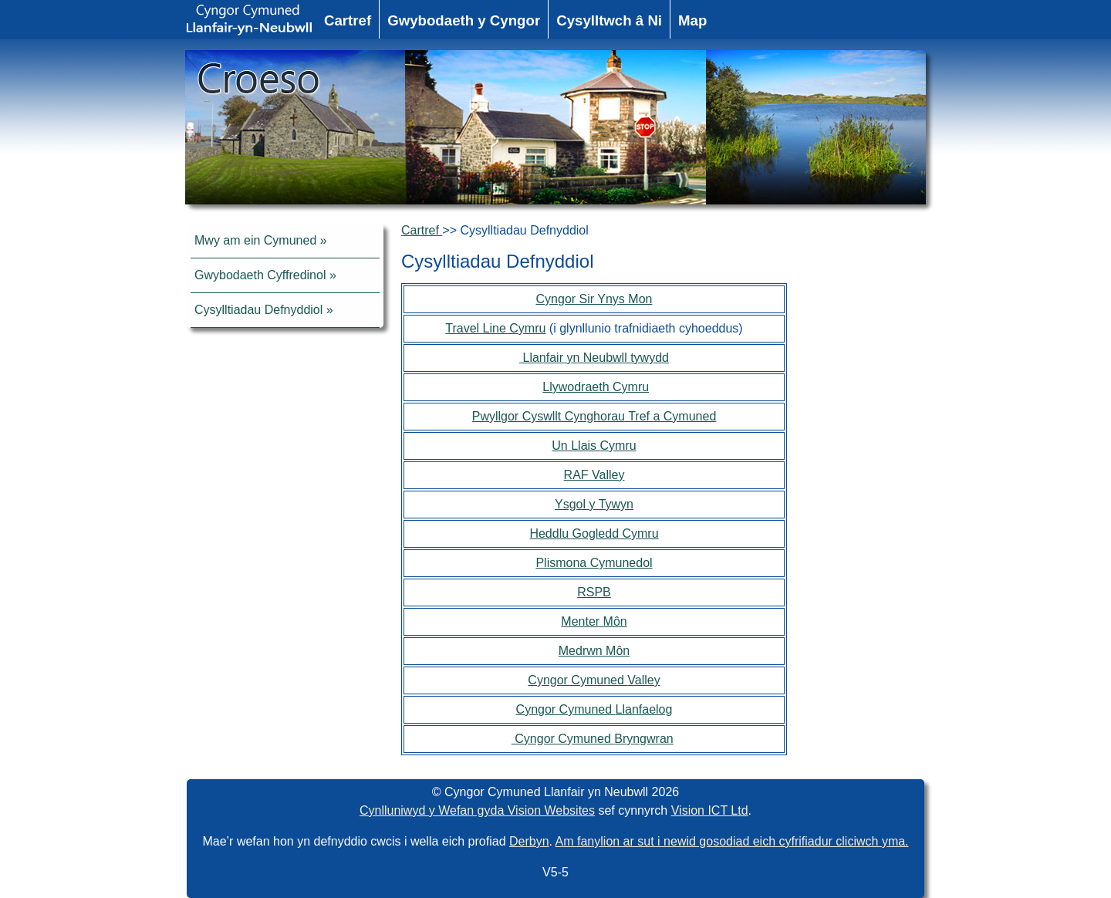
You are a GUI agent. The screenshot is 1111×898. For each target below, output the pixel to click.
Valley (643, 680)
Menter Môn (593, 621)
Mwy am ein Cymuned (255, 240)
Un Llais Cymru (594, 445)
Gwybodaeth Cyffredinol (260, 275)
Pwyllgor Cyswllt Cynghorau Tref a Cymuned (594, 416)
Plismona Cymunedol (593, 562)
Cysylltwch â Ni (609, 20)
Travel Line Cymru (495, 328)
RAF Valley (594, 474)
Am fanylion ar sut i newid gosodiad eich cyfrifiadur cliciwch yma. (732, 841)
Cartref (347, 20)
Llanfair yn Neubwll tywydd (594, 357)
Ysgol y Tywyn (594, 504)
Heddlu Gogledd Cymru (593, 533)
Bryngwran (643, 738)
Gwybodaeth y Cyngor (463, 20)
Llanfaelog (644, 709)
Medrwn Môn (594, 650)
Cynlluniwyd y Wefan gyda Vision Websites (477, 810)
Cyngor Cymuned (577, 680)
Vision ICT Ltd (709, 810)
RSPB (594, 592)
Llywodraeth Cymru (595, 386)
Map (692, 20)
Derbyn (529, 841)
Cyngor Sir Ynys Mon (594, 299)
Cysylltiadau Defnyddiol (258, 309)
